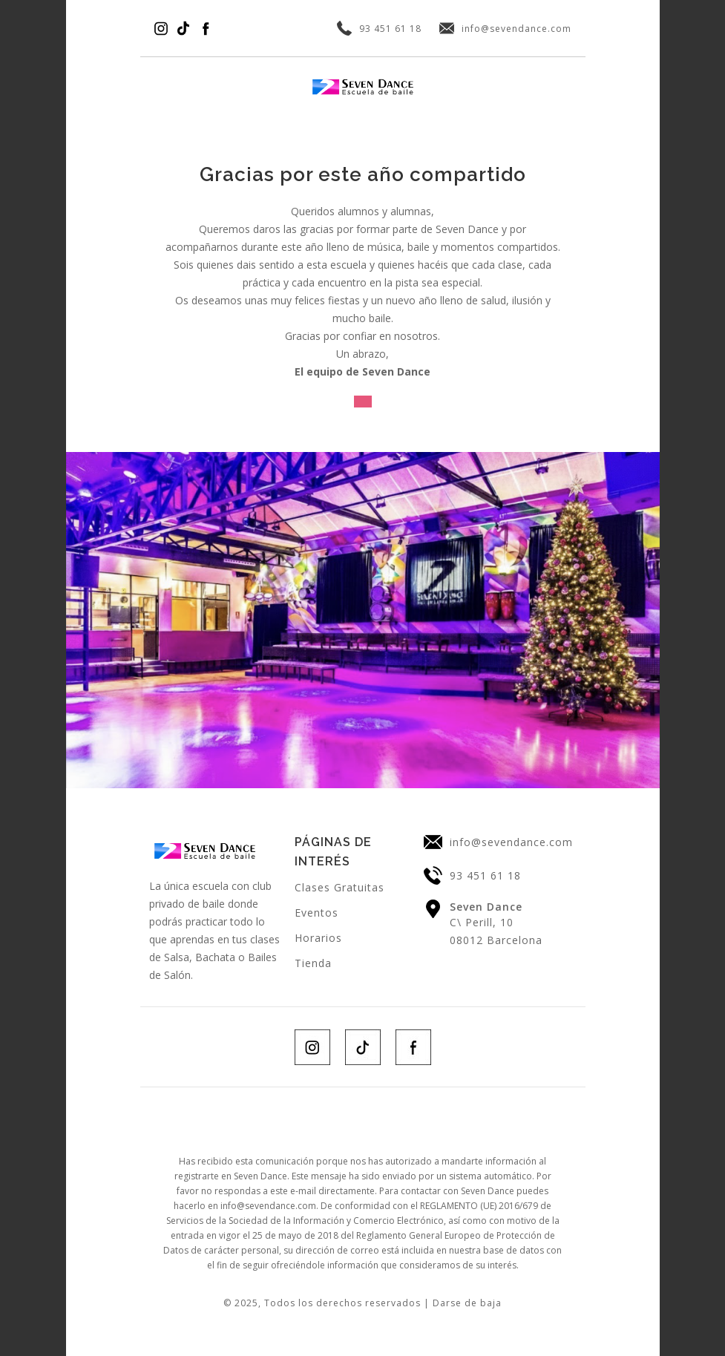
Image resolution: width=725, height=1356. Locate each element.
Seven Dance (486, 907)
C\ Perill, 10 (482, 922)
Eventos (316, 912)
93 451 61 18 (390, 28)
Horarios (318, 938)
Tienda (313, 963)
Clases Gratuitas (339, 887)
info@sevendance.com (516, 28)
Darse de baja (467, 1303)
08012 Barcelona (496, 940)
